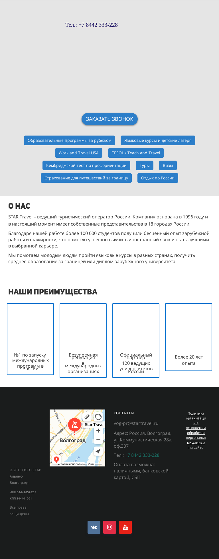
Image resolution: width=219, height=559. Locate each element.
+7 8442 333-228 (142, 455)
